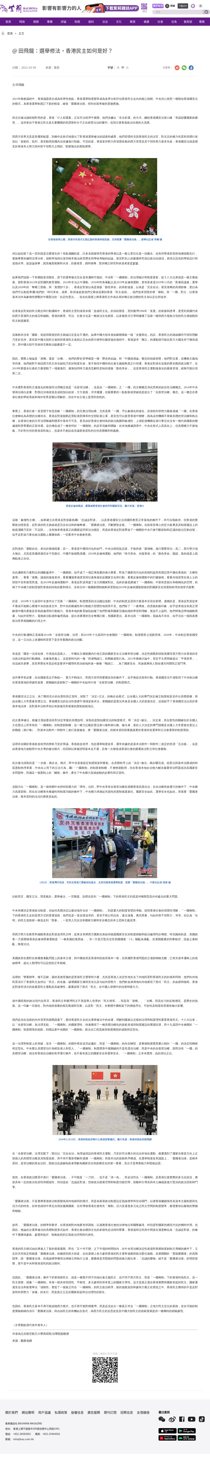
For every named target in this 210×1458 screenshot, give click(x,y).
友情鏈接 (143, 1412)
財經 (77, 21)
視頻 (36, 21)
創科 (91, 21)
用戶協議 (44, 1412)
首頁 (8, 21)
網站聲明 (28, 1412)
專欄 (49, 21)
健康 (146, 21)
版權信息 (77, 1412)
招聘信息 (126, 1412)
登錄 (172, 6)
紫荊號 (188, 21)
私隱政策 (61, 1412)
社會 (160, 21)
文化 (119, 21)
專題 (202, 21)
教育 (132, 21)
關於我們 (11, 1412)
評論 (63, 21)
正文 (21, 33)
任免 (174, 21)
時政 (22, 21)
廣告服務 (94, 1412)
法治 (105, 21)
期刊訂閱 (110, 1412)
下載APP (183, 5)
